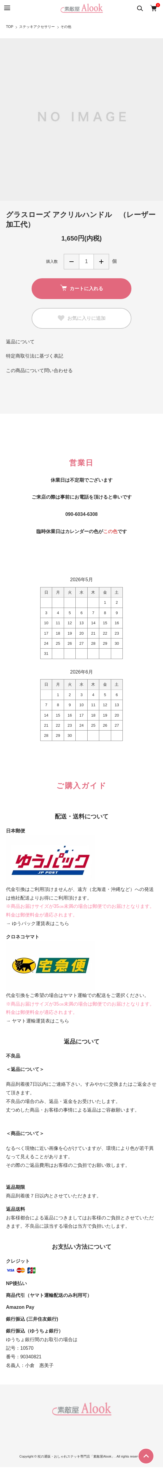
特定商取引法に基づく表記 (34, 355)
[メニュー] (6, 8)
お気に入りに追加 (81, 318)
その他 (65, 27)
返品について (20, 341)
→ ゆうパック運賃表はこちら (37, 923)
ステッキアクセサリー (37, 27)
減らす (71, 261)
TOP (9, 27)
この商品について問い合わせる (39, 370)
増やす (101, 261)
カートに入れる (81, 288)
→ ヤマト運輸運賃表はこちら (37, 1020)
